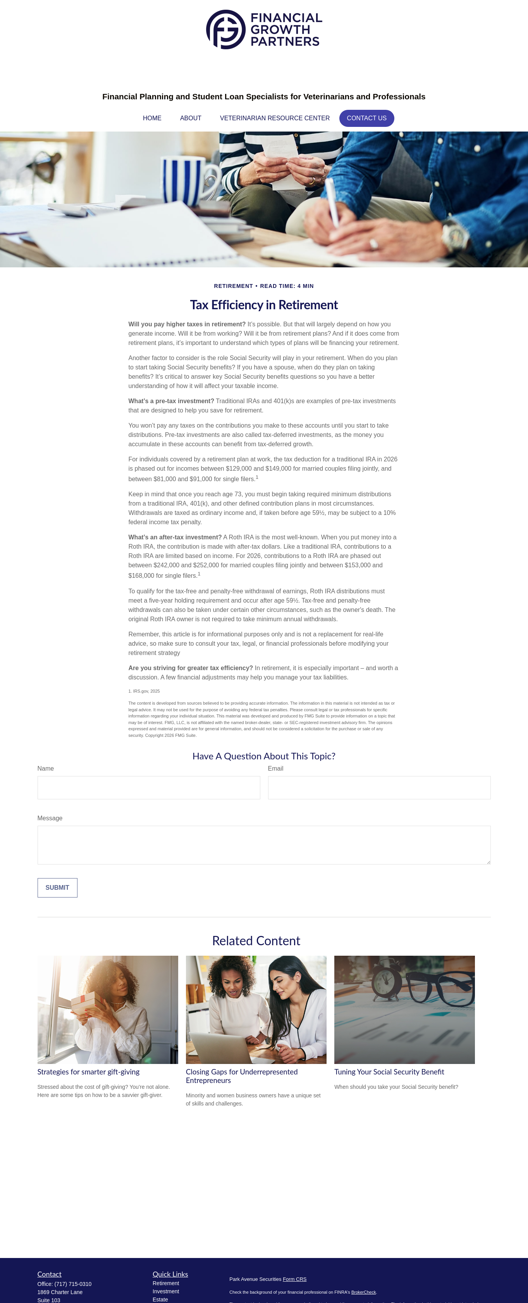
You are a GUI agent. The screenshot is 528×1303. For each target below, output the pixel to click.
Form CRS (294, 1279)
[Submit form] (57, 888)
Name (46, 768)
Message (50, 818)
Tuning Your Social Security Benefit (389, 1071)
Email (276, 768)
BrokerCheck (363, 1292)
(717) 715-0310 (73, 1284)
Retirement (166, 1283)
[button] (152, 118)
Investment (166, 1291)
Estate (160, 1299)
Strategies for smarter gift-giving (89, 1071)
